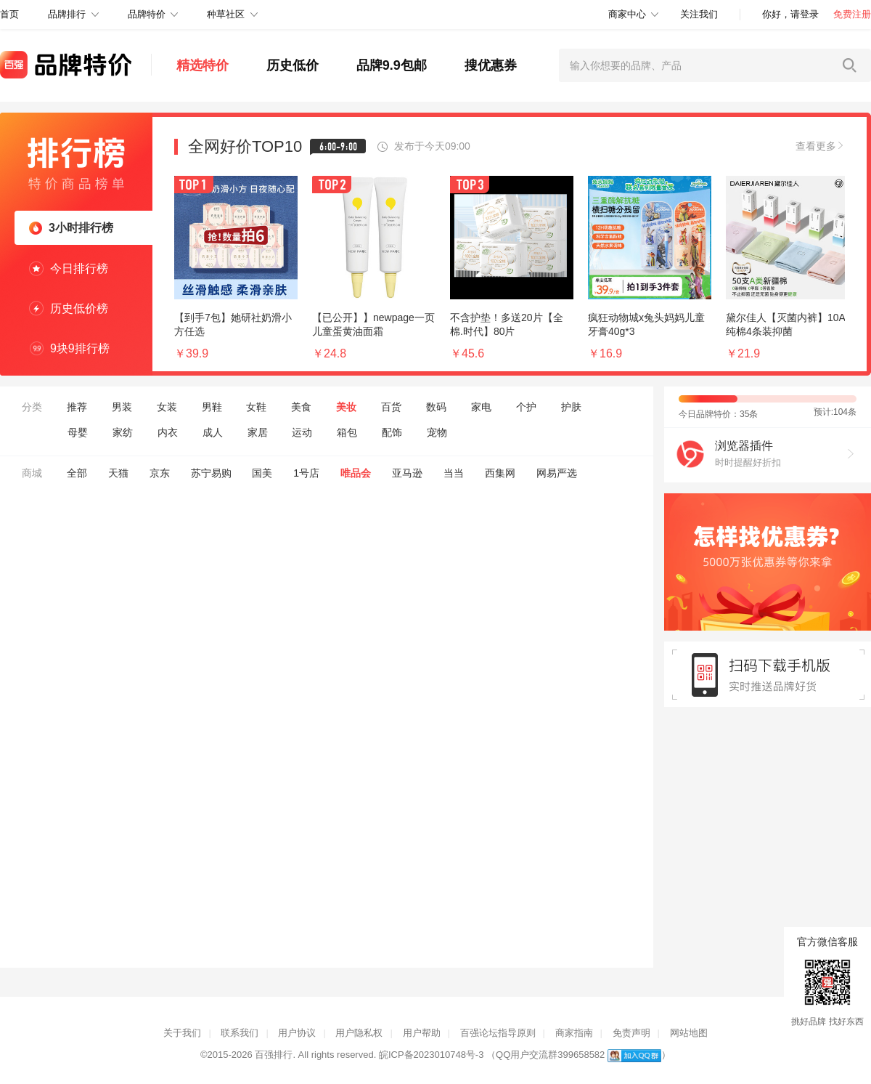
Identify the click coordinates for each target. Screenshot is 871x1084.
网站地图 (689, 1032)
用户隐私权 (359, 1032)
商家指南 (574, 1032)
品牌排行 (67, 14)
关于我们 (182, 1032)
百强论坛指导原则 (498, 1032)
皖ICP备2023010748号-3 (431, 1054)
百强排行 (274, 1054)
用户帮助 (422, 1032)
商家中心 (627, 14)
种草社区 (226, 14)
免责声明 (631, 1032)
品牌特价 (146, 14)
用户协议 (297, 1032)
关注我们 (699, 14)
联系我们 (239, 1032)
